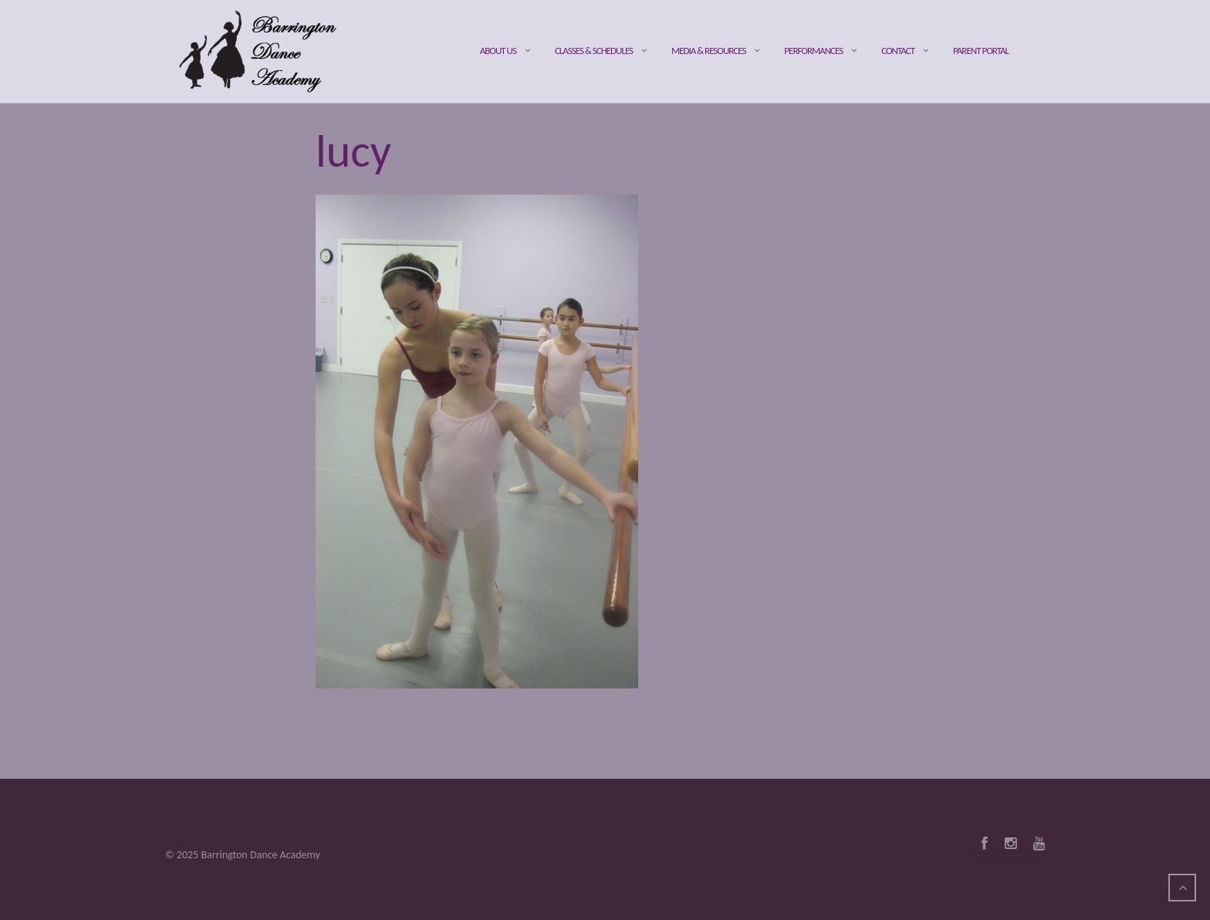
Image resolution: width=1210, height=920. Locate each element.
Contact (897, 50)
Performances (813, 50)
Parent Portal (981, 50)
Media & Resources (708, 50)
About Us (498, 50)
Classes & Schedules (594, 50)
